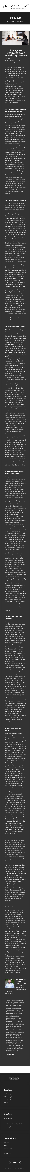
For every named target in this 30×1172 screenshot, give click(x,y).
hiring (7, 1023)
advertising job (19, 1000)
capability (15, 1007)
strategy (8, 1045)
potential (20, 1037)
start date (17, 1043)
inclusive (8, 1026)
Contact (6, 1151)
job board (14, 1027)
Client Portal (7, 1154)
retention (12, 1042)
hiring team (21, 1023)
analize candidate (11, 1002)
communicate (10, 1008)
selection (8, 1043)
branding (14, 1005)
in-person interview (19, 1024)
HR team (10, 1024)
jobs (12, 1031)
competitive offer (11, 1010)
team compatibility (15, 1047)
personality (9, 1034)
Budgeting (6, 1102)
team (7, 1047)
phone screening (11, 1035)
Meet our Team (8, 1148)
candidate (9, 1007)
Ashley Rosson (11, 59)
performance (20, 1032)
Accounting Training (9, 1127)
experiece (9, 1018)
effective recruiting (11, 1013)
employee (19, 1013)
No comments (21, 61)
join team (19, 1031)
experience (15, 1018)
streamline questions (17, 1045)
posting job (14, 1037)
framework (9, 1021)
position (8, 1037)
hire (20, 1021)
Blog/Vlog (6, 1142)
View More (10, 1054)
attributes (15, 1003)
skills (13, 1043)
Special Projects (8, 1118)
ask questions (20, 1002)
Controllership (7, 1099)
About (5, 1145)
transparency (9, 1048)
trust (15, 1048)
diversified (18, 1011)
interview (8, 1027)
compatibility (17, 1008)
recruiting (15, 1040)
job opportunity (17, 1029)
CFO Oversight (8, 1097)
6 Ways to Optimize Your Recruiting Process (16, 53)
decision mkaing (10, 1011)
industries (13, 1026)
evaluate (14, 1015)
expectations (15, 1016)
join (15, 1031)
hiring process (13, 1023)
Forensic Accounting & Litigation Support (15, 1124)
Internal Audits (8, 1121)
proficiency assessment (12, 1039)
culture (18, 1010)
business (19, 1005)
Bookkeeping (7, 1094)
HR (7, 1024)
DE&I (22, 1010)
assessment (9, 1003)
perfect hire (13, 1032)
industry (19, 1026)
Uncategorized (21, 59)
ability (13, 1000)
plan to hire (19, 1035)
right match (19, 1042)
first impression (16, 1019)
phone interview (17, 1034)
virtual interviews (13, 1050)
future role (16, 1021)
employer (8, 1015)
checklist (20, 1007)
